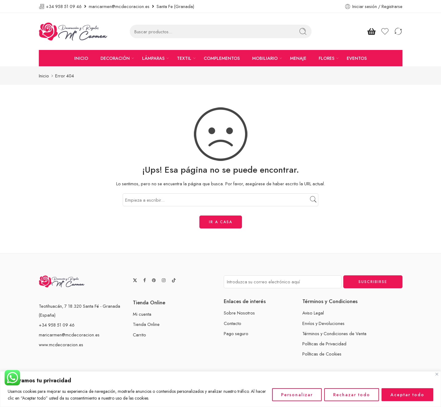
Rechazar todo (351, 395)
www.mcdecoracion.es (61, 344)
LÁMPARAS (153, 58)
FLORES (326, 58)
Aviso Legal (313, 313)
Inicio (44, 75)
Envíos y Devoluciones (323, 323)
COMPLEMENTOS (222, 58)
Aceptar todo (407, 395)
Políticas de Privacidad (324, 343)
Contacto (232, 323)
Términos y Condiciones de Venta (334, 333)
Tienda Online (146, 324)
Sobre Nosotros (239, 313)
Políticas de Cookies (321, 354)
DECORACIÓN (115, 58)
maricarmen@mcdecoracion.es (69, 334)
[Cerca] (436, 374)
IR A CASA (220, 222)
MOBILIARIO (265, 58)
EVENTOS (357, 58)
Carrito (139, 334)
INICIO (81, 58)
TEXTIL (184, 58)
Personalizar (297, 395)
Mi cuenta (142, 314)
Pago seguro (236, 333)
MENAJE (298, 58)
